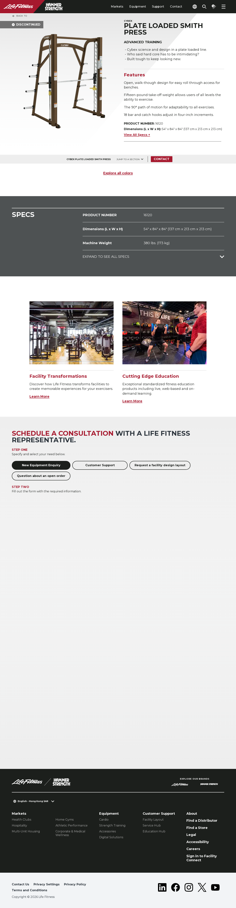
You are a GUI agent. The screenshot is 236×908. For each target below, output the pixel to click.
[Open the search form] (204, 6)
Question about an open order (41, 476)
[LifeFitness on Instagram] (188, 888)
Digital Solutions (111, 837)
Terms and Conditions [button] (29, 890)
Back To (19, 16)
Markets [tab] (117, 6)
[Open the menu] (223, 6)
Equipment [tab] (137, 6)
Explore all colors (118, 173)
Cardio (104, 819)
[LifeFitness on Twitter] (202, 888)
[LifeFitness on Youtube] (215, 888)
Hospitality (19, 825)
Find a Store (197, 828)
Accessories (107, 831)
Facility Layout (153, 819)
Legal (191, 835)
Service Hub (152, 825)
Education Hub (154, 831)
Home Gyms (64, 819)
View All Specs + (137, 135)
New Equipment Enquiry (41, 465)
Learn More (39, 396)
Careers (193, 849)
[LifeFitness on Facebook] (175, 888)
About (191, 814)
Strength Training (112, 825)
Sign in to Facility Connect (201, 858)
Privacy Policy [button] (75, 884)
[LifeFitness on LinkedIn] (162, 888)
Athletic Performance (71, 825)
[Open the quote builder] (214, 6)
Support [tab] (158, 6)
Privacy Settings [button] (47, 884)
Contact (176, 6)
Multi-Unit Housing (26, 831)
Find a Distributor (201, 821)
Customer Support (100, 465)
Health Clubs (21, 819)
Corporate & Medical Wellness (70, 833)
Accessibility (197, 842)
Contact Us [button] (20, 884)
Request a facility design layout (160, 465)
